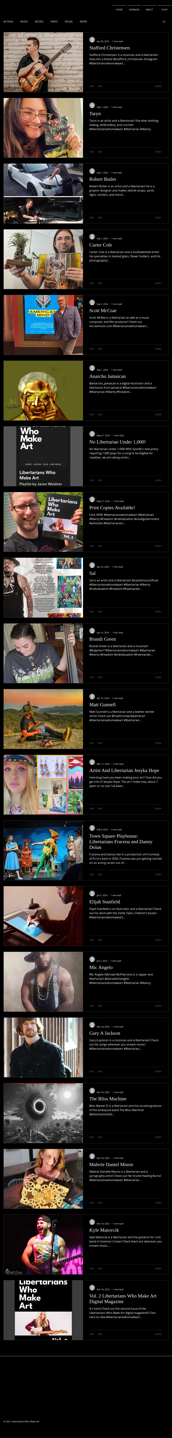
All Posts (8, 21)
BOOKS (39, 21)
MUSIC (24, 21)
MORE (83, 21)
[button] (164, 22)
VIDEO (54, 21)
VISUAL (69, 21)
